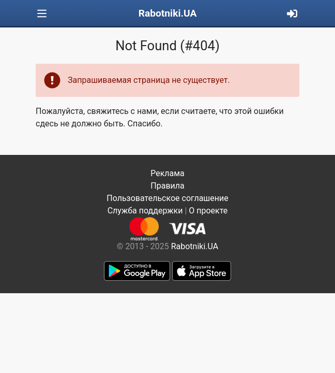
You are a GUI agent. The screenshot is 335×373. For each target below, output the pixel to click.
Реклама (167, 173)
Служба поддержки (145, 211)
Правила (167, 186)
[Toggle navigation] (42, 14)
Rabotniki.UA (168, 13)
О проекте (208, 211)
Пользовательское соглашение (167, 198)
